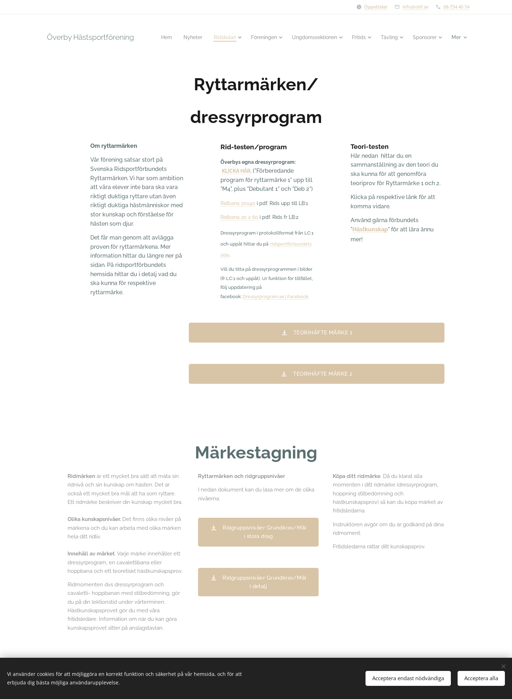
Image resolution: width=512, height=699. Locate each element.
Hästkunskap (370, 229)
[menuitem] (193, 37)
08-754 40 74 (456, 7)
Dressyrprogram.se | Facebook (276, 296)
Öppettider (376, 7)
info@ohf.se (415, 7)
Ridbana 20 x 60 (239, 217)
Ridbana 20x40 (237, 203)
